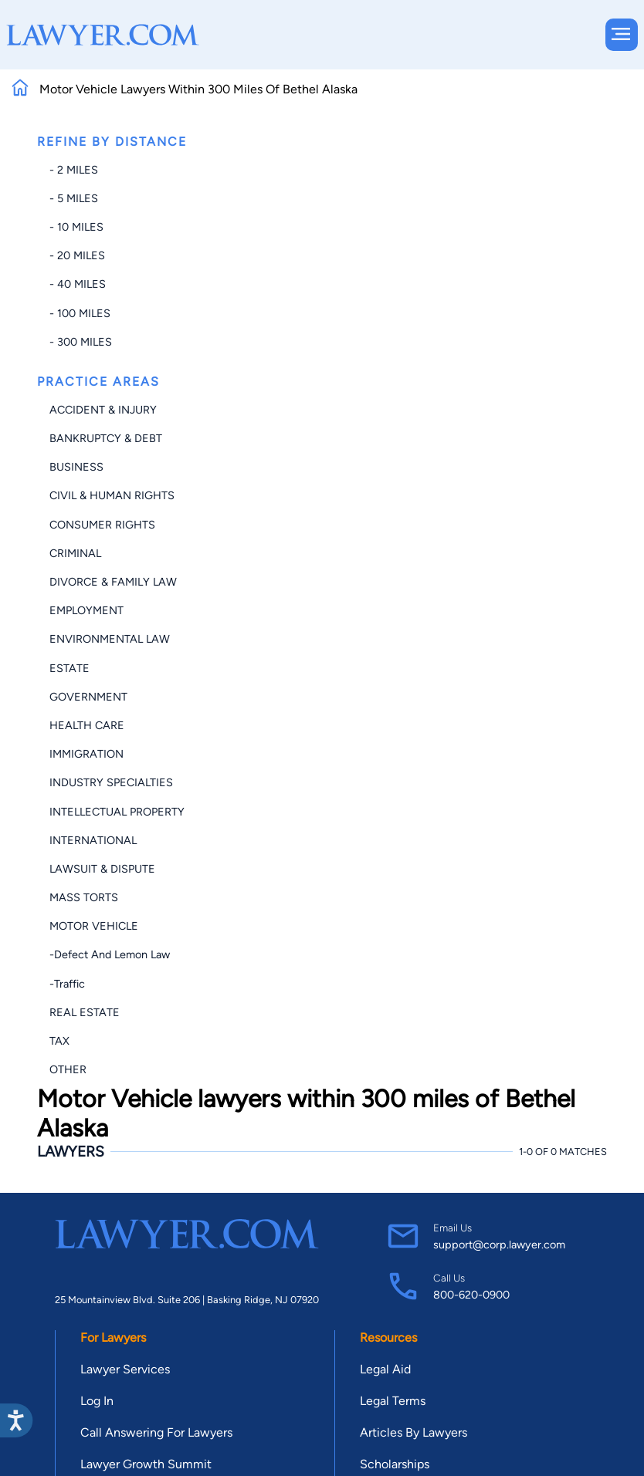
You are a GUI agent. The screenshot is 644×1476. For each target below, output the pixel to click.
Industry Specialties (111, 782)
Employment (86, 610)
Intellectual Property (117, 812)
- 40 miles (77, 284)
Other (67, 1069)
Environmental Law (109, 639)
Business (76, 467)
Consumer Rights (102, 525)
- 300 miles (80, 342)
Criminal (75, 553)
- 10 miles (76, 227)
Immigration (86, 754)
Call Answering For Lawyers (156, 1432)
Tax (59, 1041)
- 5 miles (73, 198)
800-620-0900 (471, 1295)
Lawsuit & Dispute (102, 869)
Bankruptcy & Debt (105, 438)
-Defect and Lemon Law (109, 954)
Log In (97, 1400)
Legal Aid (385, 1369)
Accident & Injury (103, 410)
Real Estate (84, 1012)
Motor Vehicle (93, 926)
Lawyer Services (125, 1369)
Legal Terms (392, 1400)
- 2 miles (73, 170)
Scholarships (394, 1464)
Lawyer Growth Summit (146, 1464)
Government (88, 697)
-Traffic (67, 984)
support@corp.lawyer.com (499, 1244)
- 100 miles (79, 313)
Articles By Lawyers (413, 1432)
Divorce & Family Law (113, 582)
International (93, 840)
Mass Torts (83, 897)
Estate (69, 668)
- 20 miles (77, 255)
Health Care (86, 725)
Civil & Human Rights (112, 495)
